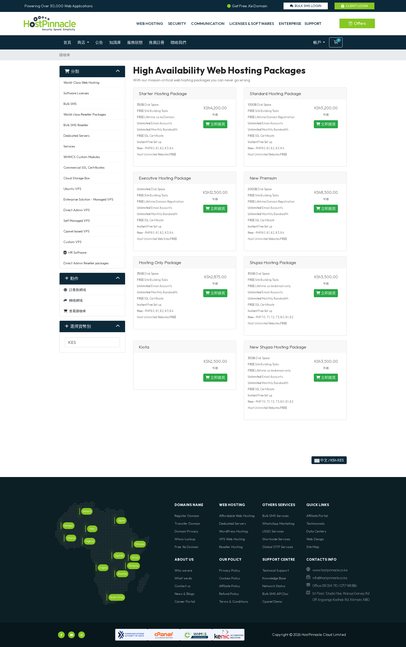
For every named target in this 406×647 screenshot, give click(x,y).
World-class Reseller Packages (84, 114)
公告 (99, 42)
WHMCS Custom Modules (81, 157)
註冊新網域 (74, 290)
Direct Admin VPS (76, 210)
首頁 (67, 42)
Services (69, 146)
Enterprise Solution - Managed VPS (88, 199)
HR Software (74, 252)
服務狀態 (135, 42)
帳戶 (317, 42)
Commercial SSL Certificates (83, 167)
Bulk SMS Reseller (75, 125)
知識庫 (115, 42)
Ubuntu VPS (72, 189)
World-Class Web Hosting (81, 82)
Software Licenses (76, 93)
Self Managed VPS (76, 220)
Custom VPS (72, 242)
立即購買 (215, 124)
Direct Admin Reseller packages (85, 263)
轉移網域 (73, 300)
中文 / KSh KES (329, 460)
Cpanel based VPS (76, 231)
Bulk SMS (70, 104)
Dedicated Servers (76, 135)
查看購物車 (74, 311)
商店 (81, 42)
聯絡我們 (178, 42)
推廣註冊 (156, 42)
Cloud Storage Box (76, 178)
